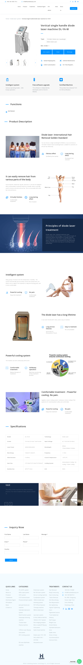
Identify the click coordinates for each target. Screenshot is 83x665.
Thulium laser (22, 629)
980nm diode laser (39, 617)
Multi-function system (25, 622)
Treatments (32, 6)
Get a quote (46, 54)
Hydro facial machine (39, 637)
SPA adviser (49, 8)
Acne (50, 637)
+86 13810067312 (69, 602)
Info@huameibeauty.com (29, 1)
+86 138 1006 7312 (12, 1)
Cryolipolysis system (39, 604)
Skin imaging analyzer (40, 629)
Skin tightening (53, 612)
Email (58, 54)
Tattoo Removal (53, 604)
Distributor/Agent (41, 6)
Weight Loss (52, 629)
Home (19, 6)
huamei (11, 8)
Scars (50, 617)
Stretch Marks (53, 632)
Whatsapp (69, 54)
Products (25, 6)
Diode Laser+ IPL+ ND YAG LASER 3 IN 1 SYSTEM (40, 644)
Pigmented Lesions (54, 619)
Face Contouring (53, 602)
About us (61, 8)
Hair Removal (14, 112)
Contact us (73, 8)
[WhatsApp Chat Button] (79, 661)
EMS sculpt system (24, 599)
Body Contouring (54, 599)
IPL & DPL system (23, 597)
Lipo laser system (38, 622)
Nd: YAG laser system (39, 599)
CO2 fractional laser (24, 604)
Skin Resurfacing (53, 607)
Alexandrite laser (38, 649)
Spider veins (52, 639)
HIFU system (22, 602)
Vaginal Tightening (54, 614)
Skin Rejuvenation (54, 609)
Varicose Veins (53, 647)
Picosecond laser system (25, 607)
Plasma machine (23, 632)
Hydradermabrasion (54, 634)
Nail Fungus (52, 627)
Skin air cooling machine (40, 602)
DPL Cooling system (24, 642)
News (56, 6)
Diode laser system (15, 19)
